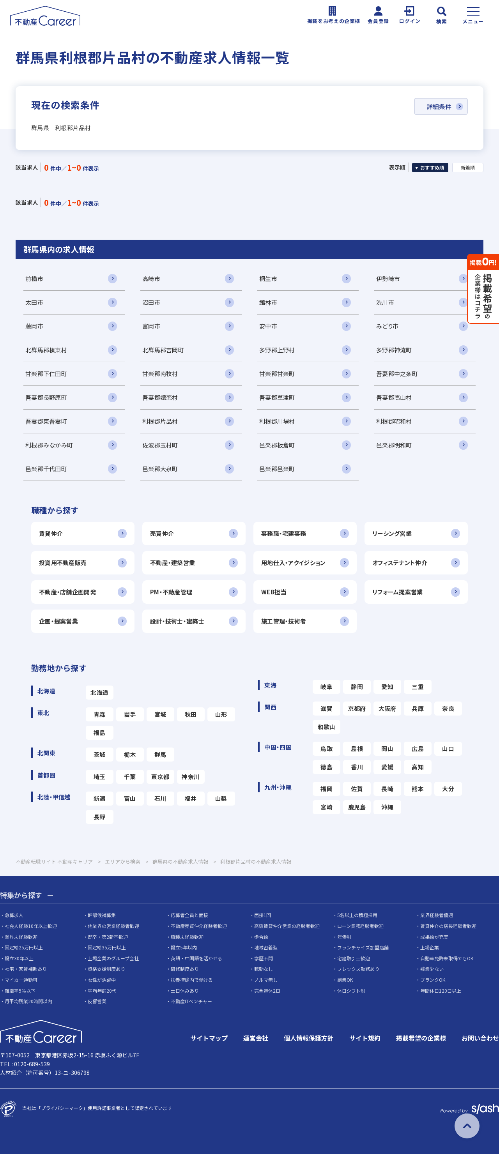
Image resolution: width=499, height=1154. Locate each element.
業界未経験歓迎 (21, 936)
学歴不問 (263, 958)
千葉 (130, 776)
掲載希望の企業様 (421, 1038)
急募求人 (14, 915)
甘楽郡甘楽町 (277, 373)
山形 (221, 714)
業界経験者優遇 (436, 915)
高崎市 (151, 278)
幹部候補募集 (102, 915)
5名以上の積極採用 (357, 915)
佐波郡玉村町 (160, 445)
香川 (357, 767)
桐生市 (268, 278)
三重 (418, 686)
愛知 (387, 686)
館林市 (268, 302)
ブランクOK (432, 979)
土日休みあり (185, 990)
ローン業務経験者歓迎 (360, 925)
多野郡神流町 (394, 350)
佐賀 (357, 789)
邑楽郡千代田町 (46, 469)
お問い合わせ (480, 1038)
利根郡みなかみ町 (49, 445)
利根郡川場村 (277, 421)
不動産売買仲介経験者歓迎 (199, 925)
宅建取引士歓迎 (353, 958)
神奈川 (191, 776)
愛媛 (387, 767)
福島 (100, 732)
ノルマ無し (266, 979)
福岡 (326, 789)
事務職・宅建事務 (283, 533)
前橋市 (34, 278)
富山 (130, 798)
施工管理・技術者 (283, 621)
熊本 (418, 789)
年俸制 (344, 936)
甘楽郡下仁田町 (46, 373)
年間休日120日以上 (440, 990)
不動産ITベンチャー (191, 1001)
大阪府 (387, 708)
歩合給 (261, 936)
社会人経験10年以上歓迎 (31, 925)
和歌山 (327, 727)
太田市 (34, 302)
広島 (418, 748)
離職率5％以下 (20, 990)
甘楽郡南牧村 (160, 373)
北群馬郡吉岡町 (163, 350)
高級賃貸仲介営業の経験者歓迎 (287, 925)
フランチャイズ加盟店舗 (363, 947)
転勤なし (263, 968)
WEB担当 (273, 592)
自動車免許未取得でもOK (446, 958)
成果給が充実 (434, 936)
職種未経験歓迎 (187, 936)
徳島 (326, 767)
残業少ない (432, 968)
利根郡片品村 (160, 421)
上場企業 (429, 947)
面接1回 (262, 915)
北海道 (99, 692)
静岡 (357, 686)
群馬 (160, 754)
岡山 (387, 748)
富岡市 (151, 326)
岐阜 (326, 686)
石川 (160, 798)
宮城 (160, 714)
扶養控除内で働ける (192, 979)
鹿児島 (357, 807)
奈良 (448, 708)
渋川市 (385, 302)
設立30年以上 (19, 958)
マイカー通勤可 (21, 979)
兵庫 (418, 708)
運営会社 (255, 1038)
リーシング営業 (392, 533)
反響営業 (97, 1001)
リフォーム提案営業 (397, 592)
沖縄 (387, 807)
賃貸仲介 (51, 533)
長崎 (387, 789)
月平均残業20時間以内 (28, 1001)
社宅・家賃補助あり (26, 968)
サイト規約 (364, 1038)
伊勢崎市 (388, 278)
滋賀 (326, 708)
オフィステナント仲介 (399, 562)
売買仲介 (162, 533)
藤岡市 (34, 326)
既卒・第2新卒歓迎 (108, 936)
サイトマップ (209, 1038)
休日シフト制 (351, 990)
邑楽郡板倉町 (277, 445)
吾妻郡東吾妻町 (46, 421)
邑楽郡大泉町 (160, 469)
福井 (191, 798)
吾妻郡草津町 (277, 397)
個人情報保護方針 (309, 1038)
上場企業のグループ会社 (113, 958)
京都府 (357, 708)
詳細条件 (438, 106)
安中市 (268, 326)
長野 (100, 817)
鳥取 (326, 748)
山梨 (221, 798)
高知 (418, 767)
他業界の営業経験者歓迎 (113, 925)
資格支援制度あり (106, 968)
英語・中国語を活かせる (196, 958)
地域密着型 (266, 947)
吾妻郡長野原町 (46, 397)
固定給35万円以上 (107, 947)
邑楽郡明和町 (394, 445)
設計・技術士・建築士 (177, 621)
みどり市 (387, 326)
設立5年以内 (184, 947)
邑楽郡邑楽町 (277, 469)
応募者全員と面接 (189, 915)
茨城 (100, 754)
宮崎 (326, 807)
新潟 (100, 798)
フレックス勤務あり (358, 968)
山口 (448, 748)
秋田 (191, 714)
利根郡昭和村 (394, 421)
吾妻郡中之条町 (397, 373)
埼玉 (100, 776)
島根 (357, 748)
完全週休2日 (267, 990)
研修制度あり (185, 968)
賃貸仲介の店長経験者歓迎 (448, 925)
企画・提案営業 (58, 621)
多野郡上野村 (277, 350)
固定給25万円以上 (24, 947)
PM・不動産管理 (171, 592)
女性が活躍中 (102, 979)
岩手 (130, 714)
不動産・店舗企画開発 (67, 592)
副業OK (345, 979)
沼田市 (151, 302)
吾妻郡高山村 (394, 397)
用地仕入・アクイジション (293, 562)
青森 (100, 714)
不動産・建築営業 (172, 562)
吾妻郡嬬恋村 (160, 397)
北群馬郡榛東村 (46, 350)
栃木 (130, 754)
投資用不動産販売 (63, 562)
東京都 (160, 776)
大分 (448, 789)
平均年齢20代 (102, 990)
